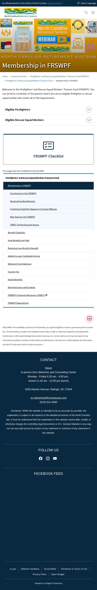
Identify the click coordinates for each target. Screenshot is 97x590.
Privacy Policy (39, 574)
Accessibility (50, 569)
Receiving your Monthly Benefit (23, 248)
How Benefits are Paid (18, 240)
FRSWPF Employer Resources (27, 295)
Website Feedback (30, 569)
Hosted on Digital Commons (48, 583)
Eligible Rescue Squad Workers (24, 120)
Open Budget (57, 574)
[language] (88, 3)
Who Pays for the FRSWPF (22, 217)
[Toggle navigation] (93, 12)
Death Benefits (15, 279)
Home (5, 76)
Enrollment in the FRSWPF (23, 193)
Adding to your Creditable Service (24, 256)
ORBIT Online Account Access (24, 224)
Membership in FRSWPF (19, 185)
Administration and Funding (21, 287)
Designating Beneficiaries (22, 201)
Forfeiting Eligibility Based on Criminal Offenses (33, 209)
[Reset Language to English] (78, 3)
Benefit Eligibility (16, 232)
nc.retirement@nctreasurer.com (48, 397)
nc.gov (13, 569)
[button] (84, 12)
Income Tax (13, 271)
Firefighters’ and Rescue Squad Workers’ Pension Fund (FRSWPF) (59, 76)
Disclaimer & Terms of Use (74, 569)
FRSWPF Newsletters (18, 303)
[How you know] (55, 3)
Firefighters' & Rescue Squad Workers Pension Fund (29, 80)
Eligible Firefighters (17, 110)
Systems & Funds (19, 76)
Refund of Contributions (19, 264)
